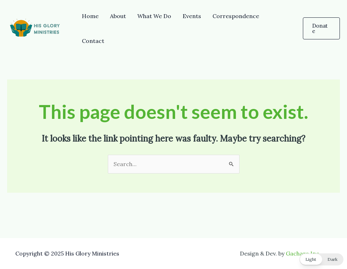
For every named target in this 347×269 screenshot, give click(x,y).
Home (90, 16)
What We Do (154, 16)
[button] (321, 28)
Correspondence (235, 16)
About (118, 16)
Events (192, 16)
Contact (93, 40)
